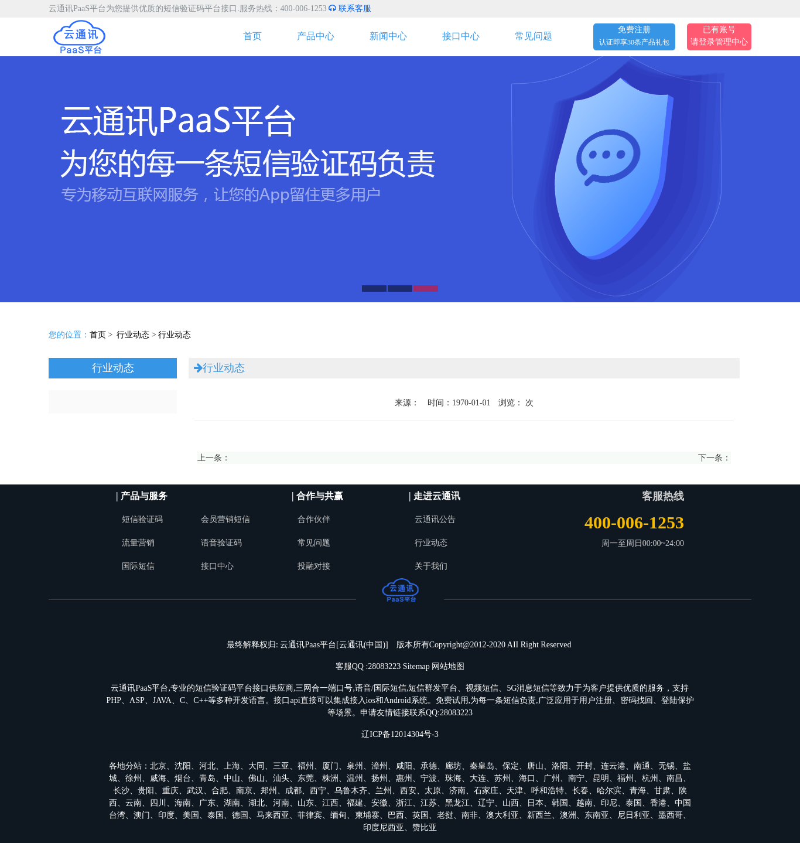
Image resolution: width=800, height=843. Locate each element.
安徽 (379, 802)
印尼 (609, 802)
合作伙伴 (314, 519)
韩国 (560, 802)
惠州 (404, 778)
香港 (658, 802)
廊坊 (453, 766)
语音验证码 (221, 542)
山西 (510, 802)
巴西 (396, 815)
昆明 (601, 778)
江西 (330, 802)
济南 (457, 790)
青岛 (207, 778)
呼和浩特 (547, 790)
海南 (183, 802)
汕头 (281, 778)
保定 (510, 766)
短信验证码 (142, 519)
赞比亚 (424, 827)
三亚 (281, 766)
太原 (433, 790)
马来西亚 (273, 815)
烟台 (183, 778)
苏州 (502, 778)
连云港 (613, 766)
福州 (306, 766)
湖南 (232, 802)
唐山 (535, 766)
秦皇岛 (482, 766)
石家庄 (486, 790)
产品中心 (315, 36)
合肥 (219, 790)
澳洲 (568, 815)
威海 (158, 778)
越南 (584, 802)
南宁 (576, 778)
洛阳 (560, 766)
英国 (420, 815)
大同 (256, 766)
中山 (232, 778)
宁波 (428, 778)
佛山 (256, 778)
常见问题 (533, 36)
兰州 (383, 790)
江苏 (428, 802)
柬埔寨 (367, 815)
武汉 (195, 790)
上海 (232, 766)
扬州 (379, 778)
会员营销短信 (225, 519)
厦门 (330, 766)
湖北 (256, 802)
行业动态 (133, 334)
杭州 (650, 778)
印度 (166, 815)
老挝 (445, 815)
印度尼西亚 (383, 827)
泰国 (633, 802)
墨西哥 (670, 815)
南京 (244, 790)
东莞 (306, 778)
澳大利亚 (502, 815)
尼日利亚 (633, 815)
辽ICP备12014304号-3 (399, 734)
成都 (293, 790)
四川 (158, 802)
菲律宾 (310, 815)
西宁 (318, 790)
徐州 (133, 778)
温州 (355, 778)
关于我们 (431, 566)
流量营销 (138, 542)
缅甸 (338, 815)
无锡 (666, 766)
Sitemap (416, 666)
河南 (281, 802)
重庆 (170, 790)
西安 (408, 790)
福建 (355, 802)
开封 (584, 766)
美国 (191, 815)
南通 (642, 766)
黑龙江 (457, 802)
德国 (240, 815)
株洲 (330, 778)
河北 (207, 766)
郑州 (269, 790)
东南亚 (596, 815)
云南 (133, 802)
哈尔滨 (609, 790)
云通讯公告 (435, 519)
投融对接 (314, 566)
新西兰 (539, 815)
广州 (551, 778)
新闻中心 (388, 36)
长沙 (121, 790)
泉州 (355, 766)
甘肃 (662, 790)
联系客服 (350, 8)
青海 (638, 790)
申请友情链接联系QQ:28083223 (416, 712)
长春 (580, 790)
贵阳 (146, 790)
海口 (527, 778)
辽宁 (486, 802)
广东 (207, 802)
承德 (428, 766)
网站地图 (448, 666)
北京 (158, 766)
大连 (478, 778)
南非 (469, 815)
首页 (252, 36)
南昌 (674, 778)
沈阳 (183, 766)
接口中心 (461, 36)
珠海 (453, 778)
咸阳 (404, 766)
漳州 (379, 766)
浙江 (404, 802)
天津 (515, 790)
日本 (535, 802)
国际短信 (138, 566)
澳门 (142, 815)
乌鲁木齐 (350, 790)
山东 (306, 802)
